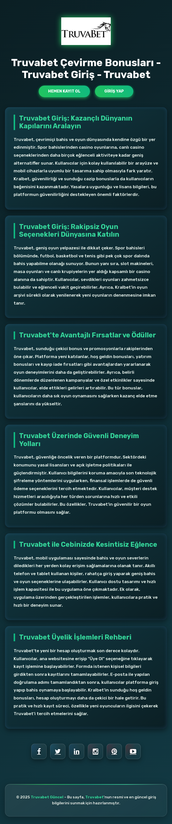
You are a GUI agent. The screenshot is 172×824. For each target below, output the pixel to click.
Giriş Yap (114, 91)
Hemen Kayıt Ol (64, 91)
